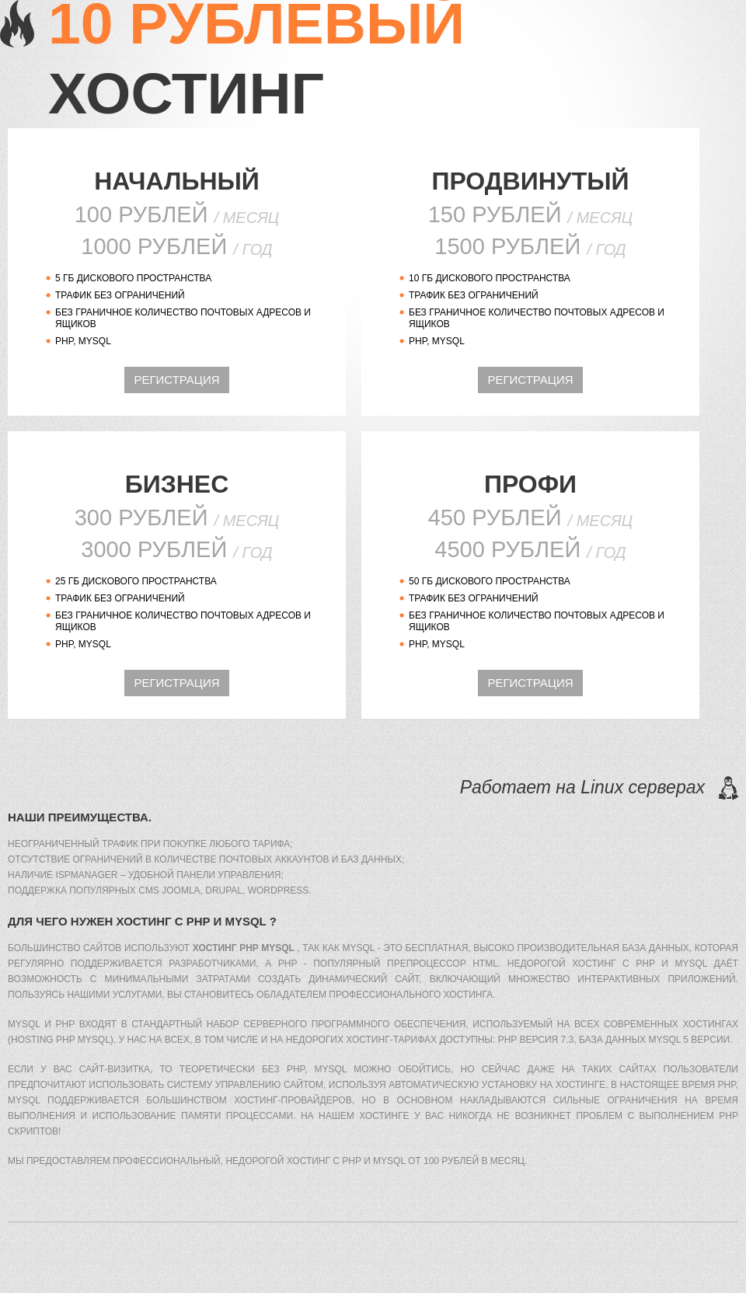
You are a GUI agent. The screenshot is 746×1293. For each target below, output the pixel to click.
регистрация (176, 379)
